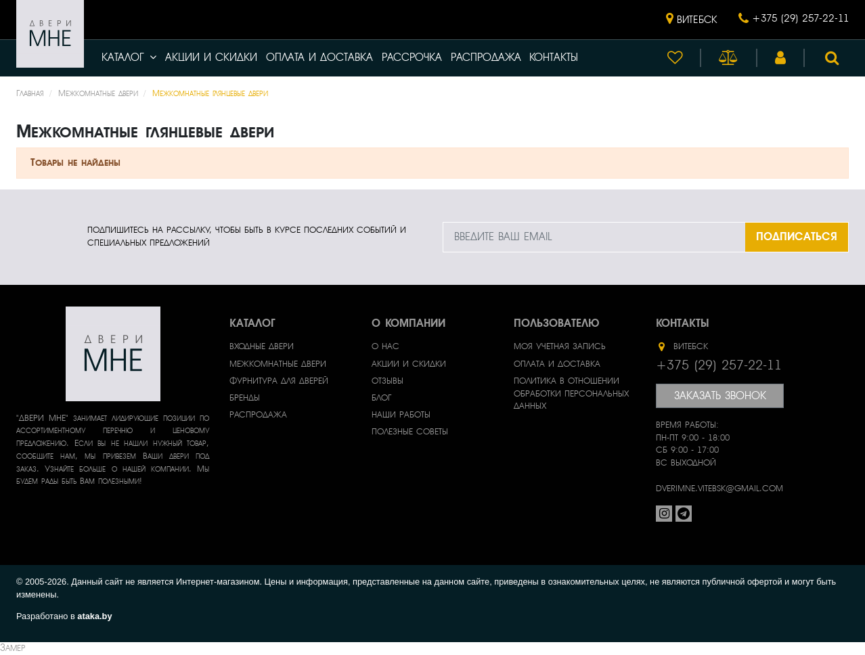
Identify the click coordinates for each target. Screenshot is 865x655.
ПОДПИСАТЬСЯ (796, 236)
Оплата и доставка (319, 57)
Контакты (553, 57)
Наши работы (401, 415)
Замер (12, 648)
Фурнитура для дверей (278, 381)
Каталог (129, 57)
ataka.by (94, 616)
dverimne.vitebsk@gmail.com (719, 488)
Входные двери (261, 346)
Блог (381, 398)
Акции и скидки (211, 57)
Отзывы (387, 381)
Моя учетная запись (560, 346)
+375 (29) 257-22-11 (800, 18)
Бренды (244, 398)
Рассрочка (412, 57)
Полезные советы (410, 431)
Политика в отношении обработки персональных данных (571, 393)
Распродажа (486, 57)
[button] (691, 19)
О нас (385, 346)
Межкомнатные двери (277, 364)
